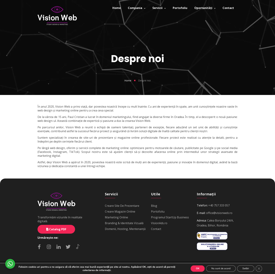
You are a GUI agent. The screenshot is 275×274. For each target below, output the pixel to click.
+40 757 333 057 (219, 205)
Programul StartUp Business (170, 217)
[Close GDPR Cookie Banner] (259, 268)
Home (127, 80)
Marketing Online (116, 217)
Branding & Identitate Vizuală (124, 223)
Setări (245, 268)
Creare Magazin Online (120, 211)
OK (197, 268)
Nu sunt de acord (220, 268)
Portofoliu (158, 211)
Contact (156, 229)
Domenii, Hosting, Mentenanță (125, 229)
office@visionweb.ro (219, 213)
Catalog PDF (56, 229)
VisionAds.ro (159, 223)
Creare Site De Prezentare (122, 206)
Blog (154, 206)
